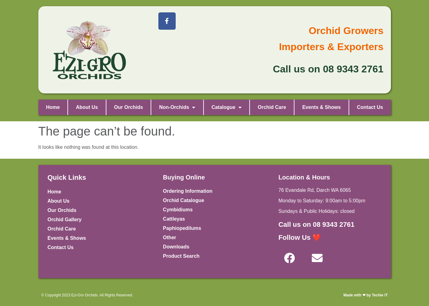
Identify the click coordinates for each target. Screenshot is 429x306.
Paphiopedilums (182, 228)
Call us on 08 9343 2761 (316, 224)
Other (169, 237)
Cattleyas (174, 219)
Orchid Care (272, 107)
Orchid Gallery (65, 219)
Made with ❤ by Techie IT (365, 295)
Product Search (181, 256)
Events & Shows (321, 107)
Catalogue (227, 107)
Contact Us (370, 107)
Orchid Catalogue (183, 200)
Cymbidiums (178, 209)
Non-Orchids (177, 107)
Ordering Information (187, 191)
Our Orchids (128, 107)
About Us (87, 107)
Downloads (176, 246)
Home (53, 107)
